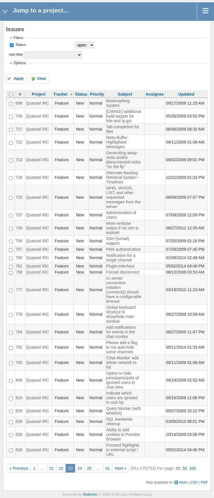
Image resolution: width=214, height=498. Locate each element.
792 (19, 347)
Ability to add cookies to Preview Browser (123, 434)
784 (19, 332)
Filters (18, 38)
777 (19, 289)
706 (19, 116)
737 (19, 215)
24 (80, 468)
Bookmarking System (118, 103)
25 (89, 468)
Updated (186, 94)
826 (19, 421)
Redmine (90, 495)
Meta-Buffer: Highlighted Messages (117, 142)
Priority (97, 94)
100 (192, 468)
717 (19, 129)
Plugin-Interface (120, 266)
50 (185, 468)
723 (19, 197)
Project (38, 94)
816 (19, 410)
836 (19, 449)
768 (19, 272)
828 (19, 434)
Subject (125, 94)
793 (19, 362)
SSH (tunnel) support (117, 241)
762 (19, 266)
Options (19, 63)
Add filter (16, 55)
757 (19, 249)
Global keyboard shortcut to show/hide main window (120, 314)
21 (51, 468)
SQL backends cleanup (119, 421)
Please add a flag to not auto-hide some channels (121, 347)
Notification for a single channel (120, 257)
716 (19, 177)
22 (61, 468)
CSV (194, 482)
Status (20, 45)
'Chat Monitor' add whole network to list (122, 362)
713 (19, 159)
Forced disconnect (122, 272)
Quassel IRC (37, 103)
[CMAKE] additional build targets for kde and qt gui (123, 116)
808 (19, 380)
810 (19, 397)
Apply (19, 79)
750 (19, 241)
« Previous (18, 468)
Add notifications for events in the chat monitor (121, 332)
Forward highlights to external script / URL (122, 450)
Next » (120, 468)
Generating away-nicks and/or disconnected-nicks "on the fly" (123, 159)
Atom (183, 482)
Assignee (155, 94)
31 (107, 468)
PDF (204, 482)
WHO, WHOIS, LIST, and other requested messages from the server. (123, 197)
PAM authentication (123, 249)
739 (19, 228)
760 (19, 257)
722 (19, 142)
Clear (41, 79)
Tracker (60, 94)
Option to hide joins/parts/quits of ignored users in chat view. (122, 380)
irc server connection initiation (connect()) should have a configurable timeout (123, 290)
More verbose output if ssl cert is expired (122, 228)
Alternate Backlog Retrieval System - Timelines (122, 177)
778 (19, 314)
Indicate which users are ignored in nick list (121, 398)
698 (19, 103)
